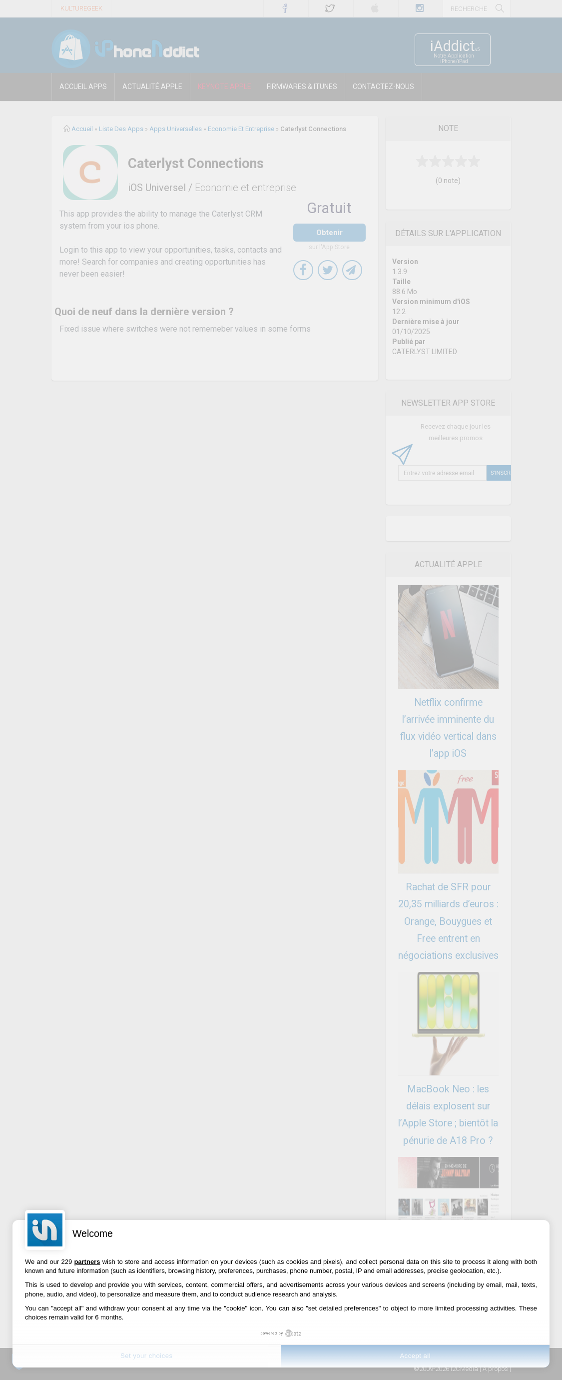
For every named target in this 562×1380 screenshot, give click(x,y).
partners (87, 1261)
